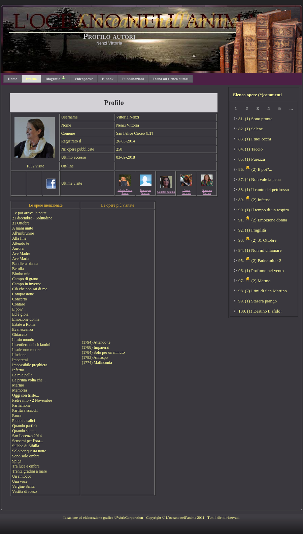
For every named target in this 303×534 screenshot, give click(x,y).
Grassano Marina (207, 192)
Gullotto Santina (166, 191)
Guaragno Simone (145, 192)
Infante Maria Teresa (124, 192)
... (291, 108)
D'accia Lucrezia (186, 192)
